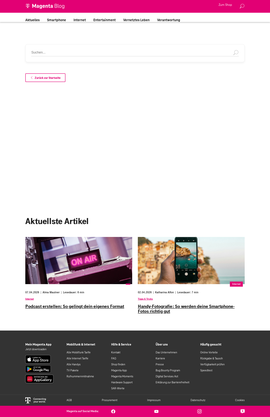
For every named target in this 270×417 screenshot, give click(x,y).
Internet (29, 299)
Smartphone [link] (56, 20)
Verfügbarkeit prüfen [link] (212, 364)
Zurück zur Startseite (45, 78)
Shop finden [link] (118, 364)
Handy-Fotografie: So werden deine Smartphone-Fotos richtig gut (186, 309)
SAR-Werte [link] (117, 388)
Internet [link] (80, 20)
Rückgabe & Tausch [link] (211, 358)
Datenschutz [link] (197, 400)
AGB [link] (69, 400)
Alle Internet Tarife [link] (77, 358)
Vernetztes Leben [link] (136, 20)
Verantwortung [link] (168, 20)
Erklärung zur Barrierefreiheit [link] (172, 382)
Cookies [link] (240, 400)
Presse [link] (160, 364)
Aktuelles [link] (32, 20)
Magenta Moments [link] (122, 376)
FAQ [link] (113, 358)
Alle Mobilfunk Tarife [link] (79, 352)
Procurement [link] (109, 400)
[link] (38, 359)
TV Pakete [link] (73, 370)
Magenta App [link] (119, 370)
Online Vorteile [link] (209, 352)
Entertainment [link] (104, 20)
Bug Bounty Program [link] (168, 370)
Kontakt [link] (115, 352)
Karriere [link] (160, 358)
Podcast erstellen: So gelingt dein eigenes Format (74, 306)
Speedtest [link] (206, 370)
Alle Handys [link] (74, 364)
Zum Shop (225, 5)
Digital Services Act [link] (167, 376)
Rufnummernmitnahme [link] (80, 376)
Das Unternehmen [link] (166, 352)
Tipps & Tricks (145, 299)
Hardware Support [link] (122, 382)
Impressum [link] (153, 400)
